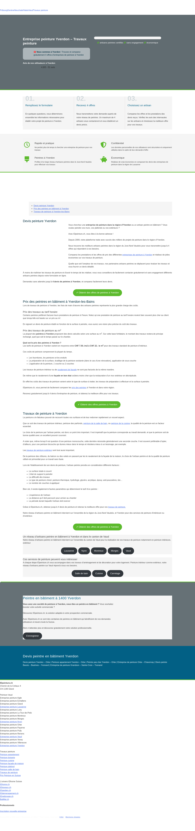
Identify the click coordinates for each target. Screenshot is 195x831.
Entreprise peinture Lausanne (13, 707)
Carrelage (115, 573)
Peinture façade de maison (12, 763)
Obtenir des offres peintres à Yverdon (97, 404)
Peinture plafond (7, 766)
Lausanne (69, 551)
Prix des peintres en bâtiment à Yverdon (51, 209)
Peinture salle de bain (9, 769)
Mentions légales (73, 817)
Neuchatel (18, 10)
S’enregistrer (32, 636)
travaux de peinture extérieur (39, 450)
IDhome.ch (5, 784)
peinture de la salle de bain (95, 423)
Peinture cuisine (7, 760)
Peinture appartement (9, 755)
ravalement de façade (67, 370)
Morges (114, 551)
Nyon (84, 551)
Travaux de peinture (9, 772)
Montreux (98, 551)
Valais (26, 10)
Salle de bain (81, 573)
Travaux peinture (40, 10)
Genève (10, 10)
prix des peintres (79, 388)
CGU (62, 817)
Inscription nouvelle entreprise (13, 811)
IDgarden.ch (5, 790)
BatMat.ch (4, 799)
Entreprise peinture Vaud (11, 737)
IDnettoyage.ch (6, 796)
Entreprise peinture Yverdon (12, 746)
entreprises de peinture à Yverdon (137, 255)
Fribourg (3, 10)
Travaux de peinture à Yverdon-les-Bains (52, 212)
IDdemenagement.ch (9, 793)
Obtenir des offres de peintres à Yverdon (97, 292)
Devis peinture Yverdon (44, 206)
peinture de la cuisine (120, 423)
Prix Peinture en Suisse (10, 775)
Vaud (31, 10)
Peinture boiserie (7, 758)
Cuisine (99, 573)
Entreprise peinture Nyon (11, 722)
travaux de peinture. (117, 507)
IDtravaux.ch (5, 787)
